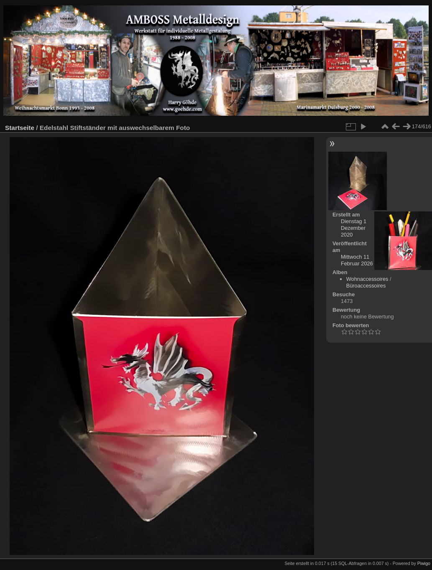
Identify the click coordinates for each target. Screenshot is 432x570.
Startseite (19, 127)
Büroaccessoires (366, 285)
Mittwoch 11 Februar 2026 (357, 260)
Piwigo (423, 563)
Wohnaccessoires (367, 279)
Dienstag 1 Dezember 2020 (353, 228)
